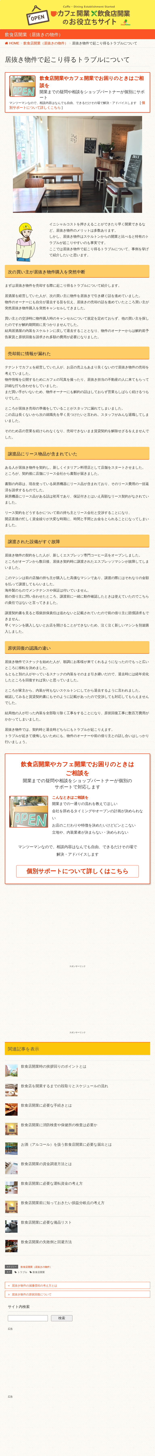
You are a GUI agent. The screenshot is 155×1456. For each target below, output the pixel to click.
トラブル (22, 1272)
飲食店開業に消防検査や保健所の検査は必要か (59, 1125)
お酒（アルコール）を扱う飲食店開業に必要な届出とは (66, 1144)
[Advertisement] (77, 933)
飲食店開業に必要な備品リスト (46, 1222)
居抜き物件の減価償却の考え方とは (34, 1285)
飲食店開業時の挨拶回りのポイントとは (53, 1066)
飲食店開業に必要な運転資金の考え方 (52, 1183)
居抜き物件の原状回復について (31, 1294)
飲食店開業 (39, 1272)
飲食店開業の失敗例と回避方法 (46, 1242)
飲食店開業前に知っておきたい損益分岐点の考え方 (63, 1203)
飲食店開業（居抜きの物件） (36, 1267)
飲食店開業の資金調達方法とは (46, 1164)
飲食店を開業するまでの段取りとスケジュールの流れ (64, 1086)
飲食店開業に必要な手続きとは (46, 1105)
